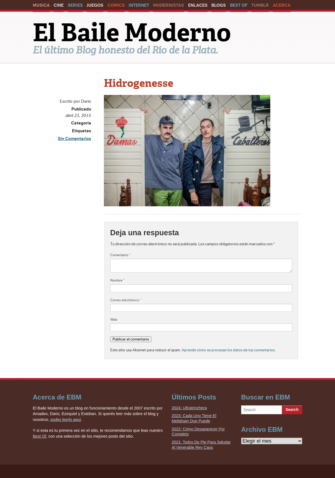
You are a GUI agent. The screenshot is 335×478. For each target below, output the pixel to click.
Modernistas (168, 5)
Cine (59, 5)
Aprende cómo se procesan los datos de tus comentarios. (229, 350)
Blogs (218, 5)
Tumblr (260, 5)
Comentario (120, 255)
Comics (116, 5)
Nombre (117, 280)
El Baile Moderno (132, 32)
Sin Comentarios (74, 138)
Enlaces (198, 5)
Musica (41, 5)
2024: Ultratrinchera (189, 408)
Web (113, 319)
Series (75, 5)
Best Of (239, 5)
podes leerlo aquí (65, 419)
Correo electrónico (125, 300)
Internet (139, 5)
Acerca (282, 5)
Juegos (95, 5)
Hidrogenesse (138, 83)
